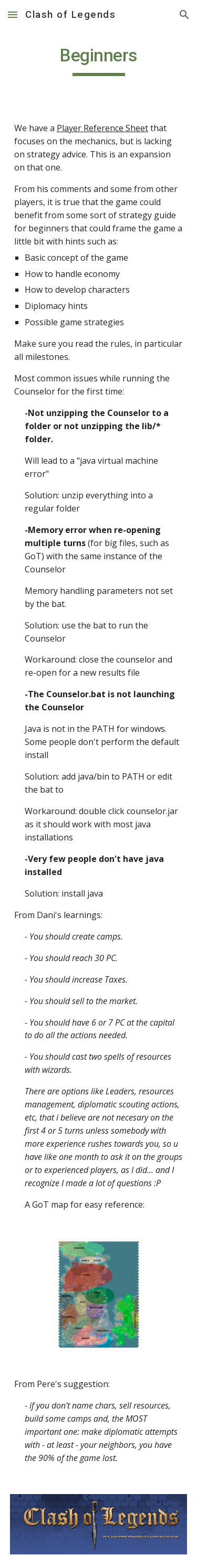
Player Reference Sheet (102, 128)
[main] (99, 60)
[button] (12, 14)
